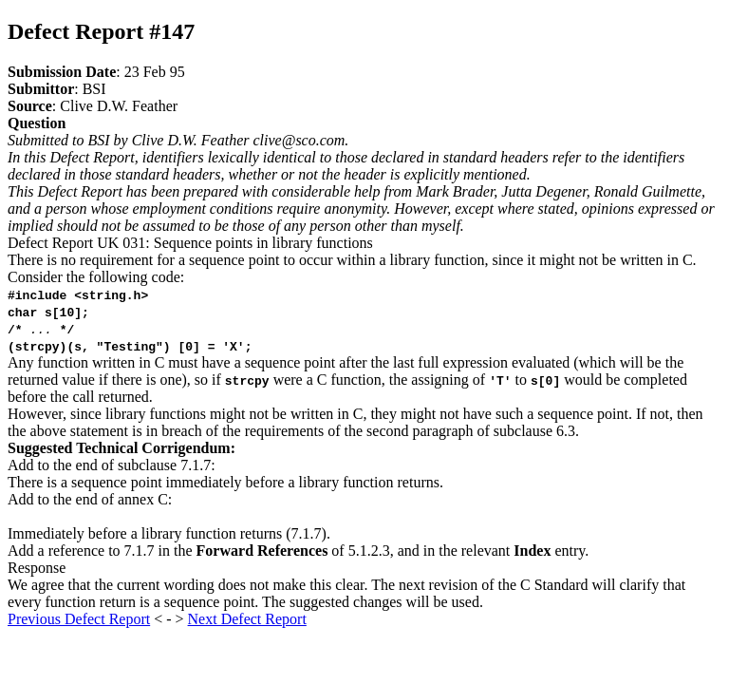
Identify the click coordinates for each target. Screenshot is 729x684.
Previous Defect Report (79, 619)
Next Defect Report (247, 619)
